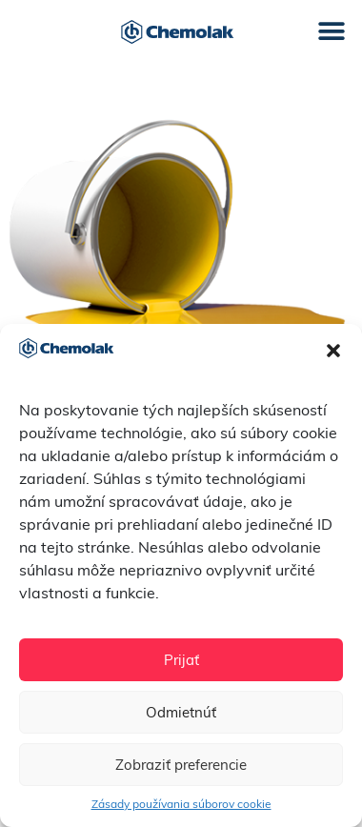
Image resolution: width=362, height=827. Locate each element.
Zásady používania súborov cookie (181, 804)
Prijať (181, 660)
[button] (333, 350)
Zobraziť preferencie (181, 765)
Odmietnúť (181, 712)
